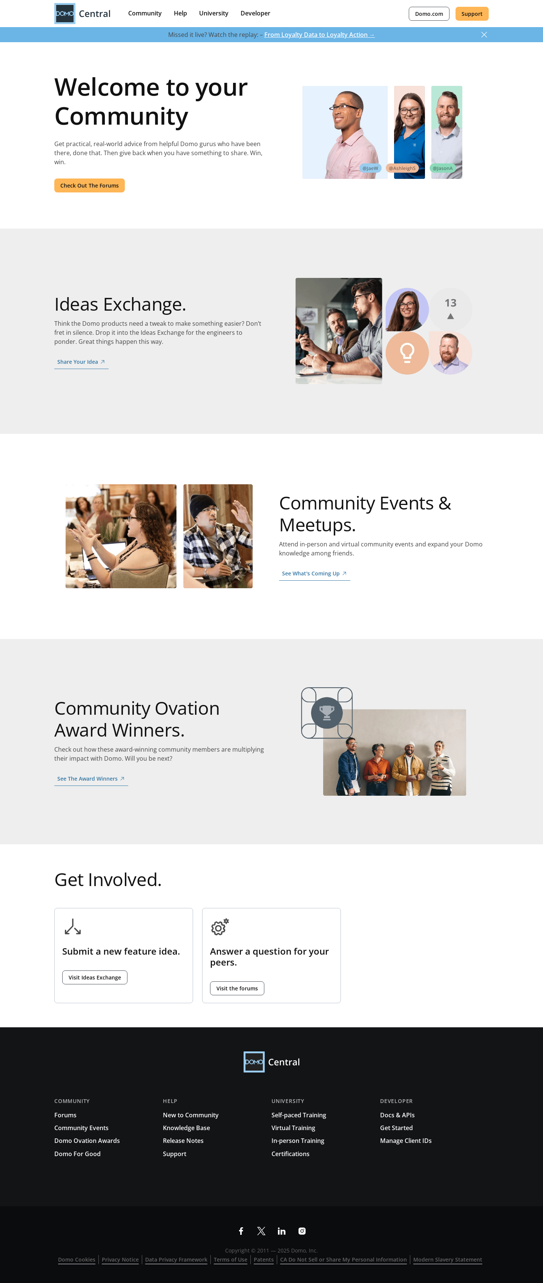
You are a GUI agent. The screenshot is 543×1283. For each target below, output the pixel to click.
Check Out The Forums (89, 185)
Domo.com (429, 13)
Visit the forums (237, 988)
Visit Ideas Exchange (95, 977)
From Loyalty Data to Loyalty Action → (319, 35)
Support (472, 13)
